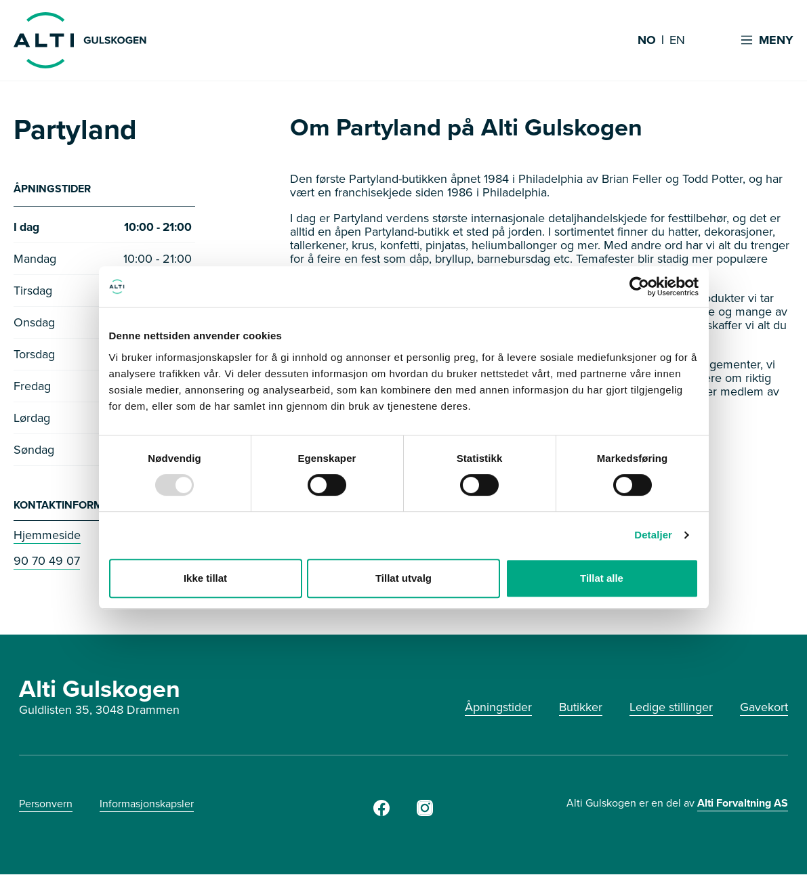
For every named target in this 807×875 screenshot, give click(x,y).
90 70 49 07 (47, 561)
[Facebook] (381, 813)
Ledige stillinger (671, 708)
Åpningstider (498, 708)
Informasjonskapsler (147, 804)
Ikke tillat (205, 578)
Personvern (46, 804)
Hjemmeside (47, 536)
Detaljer (653, 534)
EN (677, 40)
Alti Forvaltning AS (742, 803)
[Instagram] (425, 813)
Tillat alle (601, 578)
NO (647, 40)
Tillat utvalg (403, 578)
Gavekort (764, 708)
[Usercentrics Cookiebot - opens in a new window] (639, 286)
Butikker (580, 708)
